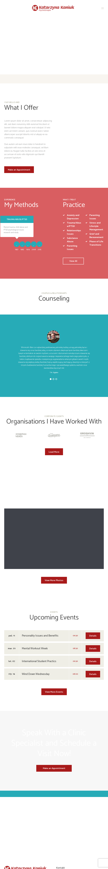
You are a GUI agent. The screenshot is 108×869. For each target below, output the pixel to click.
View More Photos (54, 534)
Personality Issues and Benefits (40, 589)
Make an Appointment (19, 170)
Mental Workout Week (35, 602)
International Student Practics (39, 615)
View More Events (54, 645)
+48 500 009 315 (66, 826)
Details (92, 589)
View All (73, 261)
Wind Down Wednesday (36, 628)
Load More (54, 452)
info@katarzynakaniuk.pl (70, 834)
